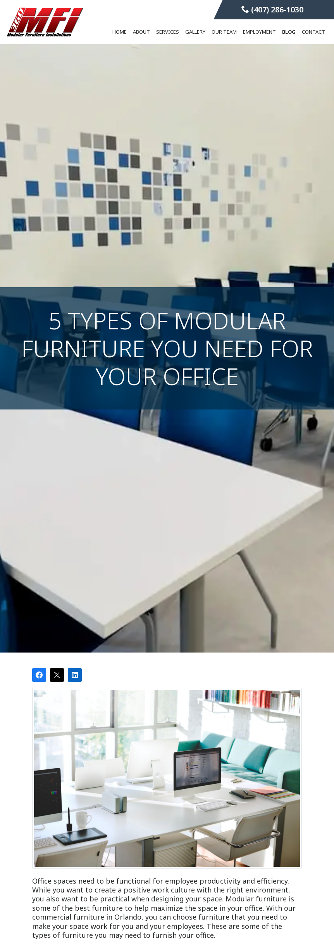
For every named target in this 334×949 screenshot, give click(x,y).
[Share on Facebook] (39, 675)
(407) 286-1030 (272, 9)
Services (167, 31)
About (141, 31)
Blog (289, 31)
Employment (259, 31)
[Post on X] (57, 675)
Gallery (195, 31)
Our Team (224, 31)
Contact (313, 31)
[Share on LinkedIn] (75, 675)
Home (119, 31)
